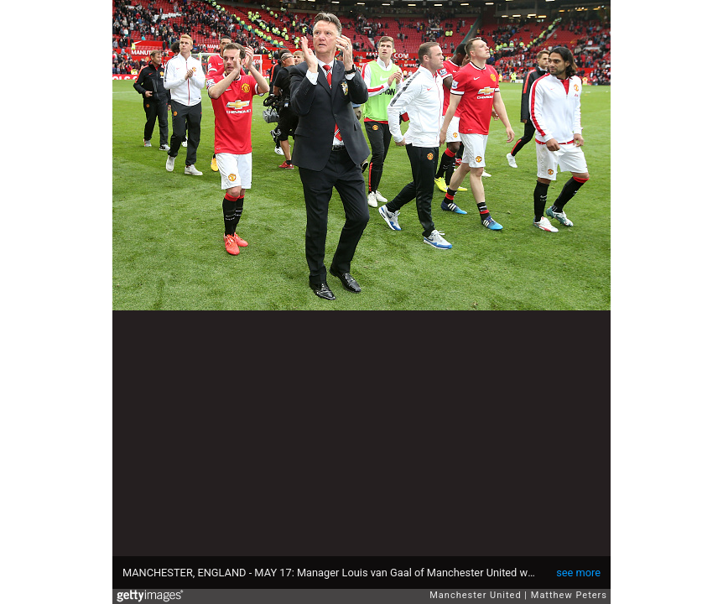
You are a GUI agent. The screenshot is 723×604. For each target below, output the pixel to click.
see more (578, 572)
